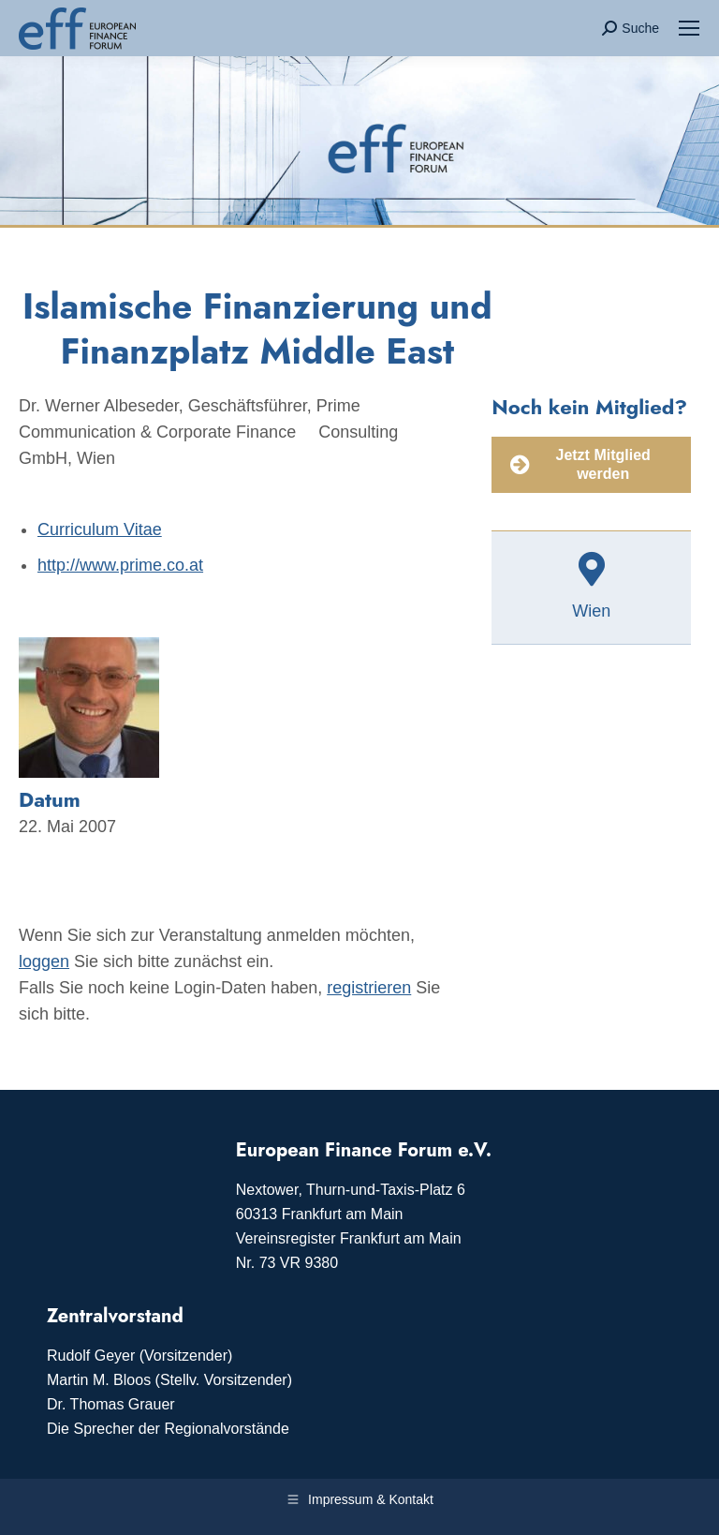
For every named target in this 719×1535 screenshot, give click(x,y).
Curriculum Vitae (99, 529)
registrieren (369, 987)
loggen (44, 961)
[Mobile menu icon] (689, 28)
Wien (591, 611)
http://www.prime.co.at (120, 565)
